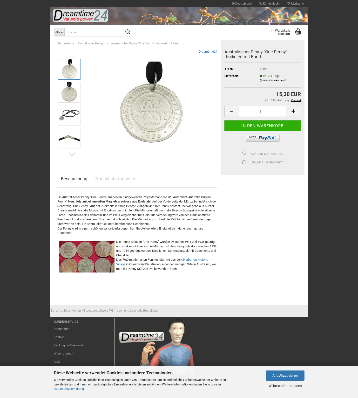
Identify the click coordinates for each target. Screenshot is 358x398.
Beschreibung (74, 178)
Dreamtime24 (208, 51)
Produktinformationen (115, 178)
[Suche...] (59, 32)
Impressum (61, 329)
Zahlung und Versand (68, 345)
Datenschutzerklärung (69, 389)
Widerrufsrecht (64, 353)
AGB (57, 361)
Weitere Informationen (285, 386)
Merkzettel (295, 3)
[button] (241, 3)
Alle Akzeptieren (285, 375)
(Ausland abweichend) (273, 80)
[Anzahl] (262, 111)
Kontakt (59, 337)
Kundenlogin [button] (269, 3)
